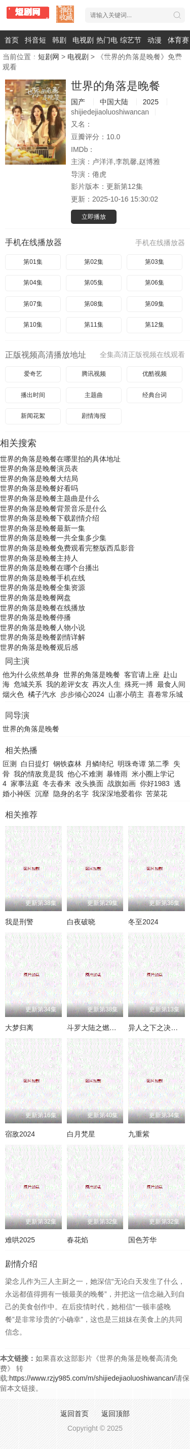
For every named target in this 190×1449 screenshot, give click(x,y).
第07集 (32, 303)
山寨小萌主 (126, 694)
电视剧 (83, 40)
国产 (78, 102)
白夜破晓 (81, 922)
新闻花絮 (33, 415)
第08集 (93, 303)
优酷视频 (154, 373)
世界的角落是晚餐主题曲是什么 (49, 498)
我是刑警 (19, 922)
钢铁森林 (67, 764)
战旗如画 (121, 783)
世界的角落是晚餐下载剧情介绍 (49, 518)
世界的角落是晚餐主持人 (39, 558)
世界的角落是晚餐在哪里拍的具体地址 (60, 459)
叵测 (10, 764)
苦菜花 (156, 794)
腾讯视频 (94, 373)
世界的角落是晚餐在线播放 (42, 608)
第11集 (93, 324)
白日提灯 (35, 764)
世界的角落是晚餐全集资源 (42, 587)
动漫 (154, 40)
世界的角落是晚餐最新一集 (42, 528)
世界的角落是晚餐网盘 (35, 598)
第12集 (154, 324)
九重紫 (138, 1134)
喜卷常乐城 (165, 694)
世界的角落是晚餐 (115, 86)
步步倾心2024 (82, 694)
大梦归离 (19, 1028)
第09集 (154, 303)
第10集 (32, 324)
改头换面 (89, 783)
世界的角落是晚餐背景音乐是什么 (53, 508)
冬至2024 (143, 922)
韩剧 (59, 40)
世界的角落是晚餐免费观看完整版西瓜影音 (67, 548)
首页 (12, 40)
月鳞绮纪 (99, 764)
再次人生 (106, 684)
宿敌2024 (20, 1134)
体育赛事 (178, 49)
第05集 (93, 282)
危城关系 (28, 684)
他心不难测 (85, 774)
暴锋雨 (117, 774)
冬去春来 (57, 783)
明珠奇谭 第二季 (143, 764)
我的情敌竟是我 (38, 774)
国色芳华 (142, 1240)
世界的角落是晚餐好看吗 (39, 488)
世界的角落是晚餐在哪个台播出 (49, 568)
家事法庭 (25, 783)
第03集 (154, 261)
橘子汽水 (42, 694)
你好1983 (155, 783)
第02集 (93, 261)
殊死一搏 (139, 684)
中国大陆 (114, 102)
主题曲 (94, 395)
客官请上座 (142, 675)
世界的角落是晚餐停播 (35, 617)
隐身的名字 (71, 794)
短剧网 (48, 57)
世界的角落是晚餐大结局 (39, 479)
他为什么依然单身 (31, 675)
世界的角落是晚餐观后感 (39, 647)
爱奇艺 (33, 373)
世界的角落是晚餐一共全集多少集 (53, 538)
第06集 (154, 282)
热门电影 (107, 49)
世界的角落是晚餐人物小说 (42, 627)
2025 (151, 102)
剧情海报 (94, 415)
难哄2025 (20, 1240)
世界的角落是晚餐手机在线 (42, 578)
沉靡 (42, 794)
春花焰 (77, 1240)
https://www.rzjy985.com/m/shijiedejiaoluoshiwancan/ (92, 1378)
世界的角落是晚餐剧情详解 (42, 637)
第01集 (32, 261)
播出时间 (33, 395)
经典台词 (154, 395)
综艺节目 (130, 49)
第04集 (32, 282)
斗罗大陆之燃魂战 (95, 1028)
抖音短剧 (35, 49)
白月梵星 (81, 1134)
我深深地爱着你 (117, 794)
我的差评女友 (67, 684)
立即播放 (94, 216)
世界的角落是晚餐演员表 (39, 468)
